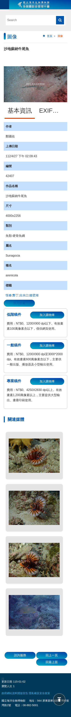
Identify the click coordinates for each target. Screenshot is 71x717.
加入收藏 (19, 303)
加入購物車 (47, 315)
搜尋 (60, 20)
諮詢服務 (20, 655)
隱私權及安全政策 (39, 693)
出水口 (24, 295)
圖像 (60, 35)
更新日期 (7, 681)
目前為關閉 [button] (4, 4)
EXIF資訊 (52, 110)
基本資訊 (20, 110)
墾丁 (15, 295)
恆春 (9, 295)
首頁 (49, 35)
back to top (59, 699)
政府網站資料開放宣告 (15, 693)
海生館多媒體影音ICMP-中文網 (33, 4)
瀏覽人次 (7, 686)
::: (5, 32)
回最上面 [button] (52, 662)
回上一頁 (52, 655)
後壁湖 (33, 295)
